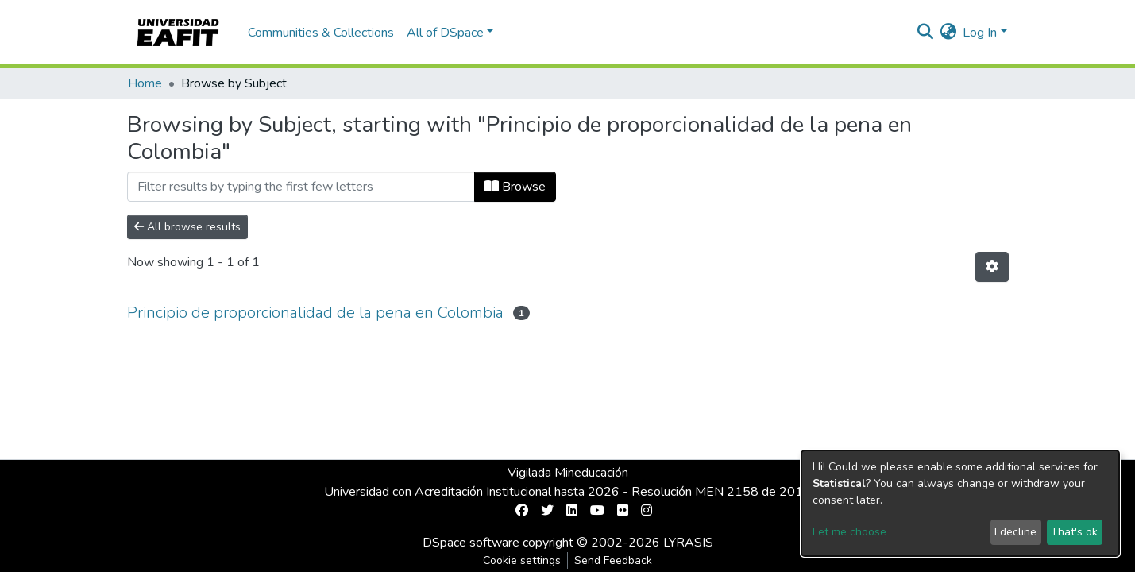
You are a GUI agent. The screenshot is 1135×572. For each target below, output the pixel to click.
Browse (515, 186)
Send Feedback (613, 560)
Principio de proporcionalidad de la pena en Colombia (315, 312)
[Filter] (301, 187)
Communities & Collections (321, 32)
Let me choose (849, 531)
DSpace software (471, 542)
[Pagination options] (992, 267)
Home (145, 83)
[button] (948, 32)
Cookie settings (522, 560)
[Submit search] (925, 32)
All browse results (187, 226)
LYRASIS (688, 542)
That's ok (1074, 531)
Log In (980, 32)
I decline (1015, 531)
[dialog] (960, 503)
